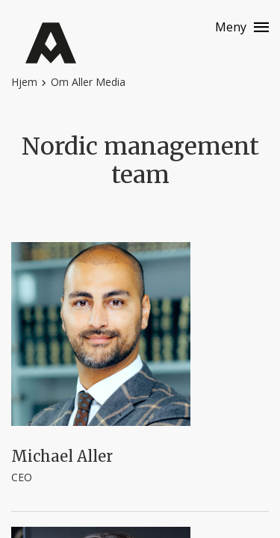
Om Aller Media (88, 82)
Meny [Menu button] (230, 26)
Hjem (24, 82)
